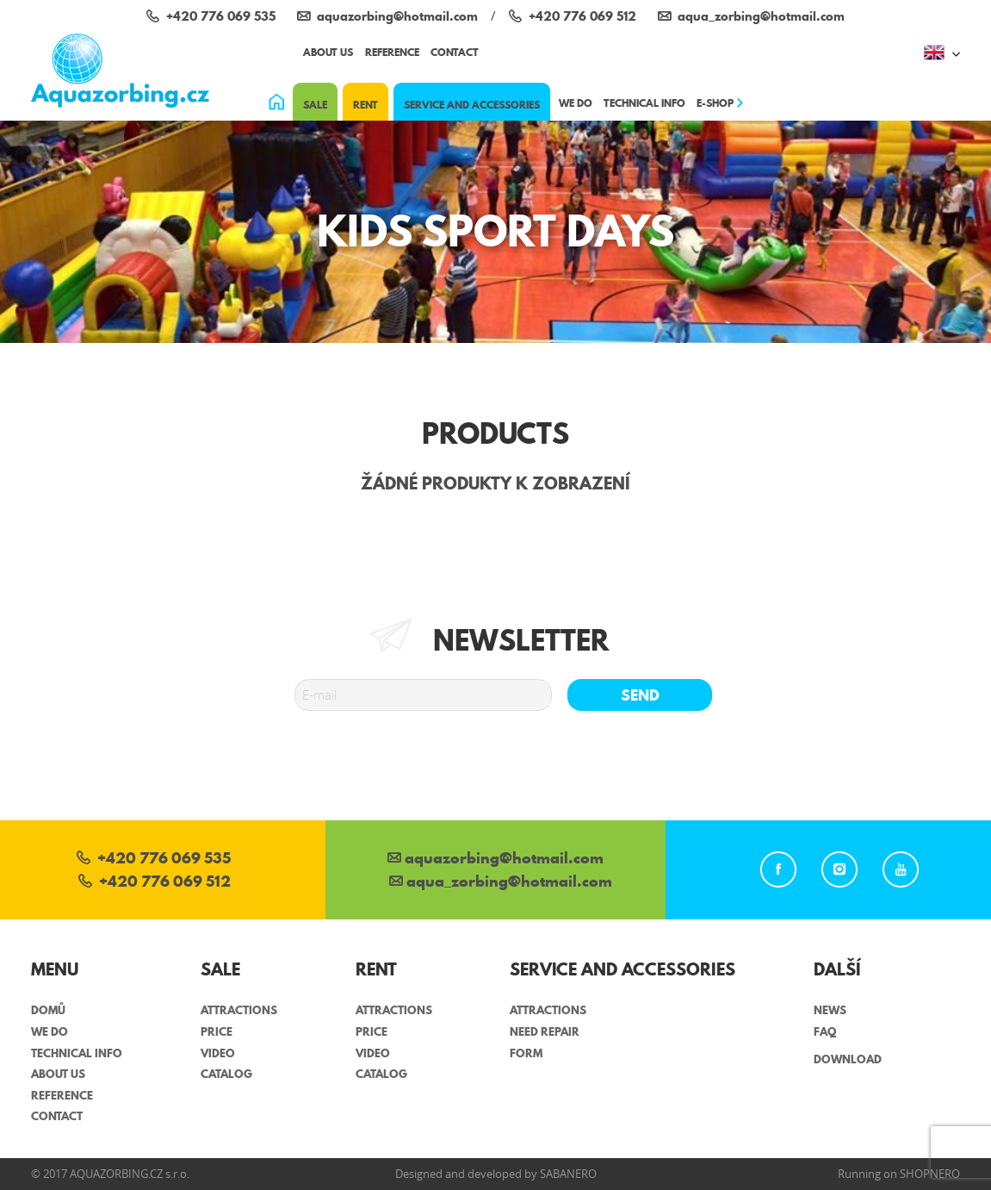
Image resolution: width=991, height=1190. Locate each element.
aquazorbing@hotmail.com (495, 859)
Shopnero (930, 1173)
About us (328, 52)
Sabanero (568, 1173)
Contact (454, 52)
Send (640, 695)
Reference (392, 52)
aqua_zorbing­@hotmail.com (500, 883)
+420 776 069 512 (154, 883)
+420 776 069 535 (154, 859)
